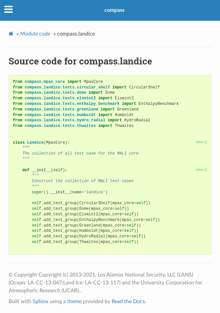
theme (74, 301)
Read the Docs (128, 301)
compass (114, 10)
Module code (35, 33)
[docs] (201, 142)
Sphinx (40, 301)
